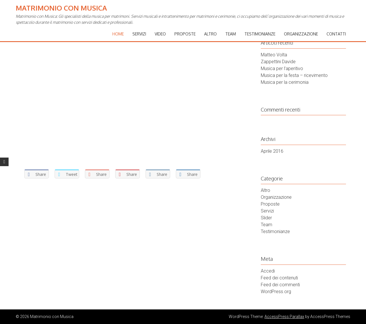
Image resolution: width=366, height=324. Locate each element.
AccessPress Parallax (284, 316)
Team (230, 33)
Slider (266, 217)
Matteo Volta (274, 54)
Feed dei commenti (280, 284)
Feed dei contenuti (279, 278)
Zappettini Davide (278, 61)
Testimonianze (259, 33)
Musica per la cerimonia (285, 82)
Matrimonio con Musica (61, 7)
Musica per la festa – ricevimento (294, 75)
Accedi (268, 271)
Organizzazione (301, 33)
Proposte (185, 33)
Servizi (139, 33)
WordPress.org (276, 291)
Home (118, 33)
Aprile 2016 (272, 151)
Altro (210, 33)
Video (160, 33)
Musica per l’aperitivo (282, 68)
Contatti (336, 33)
